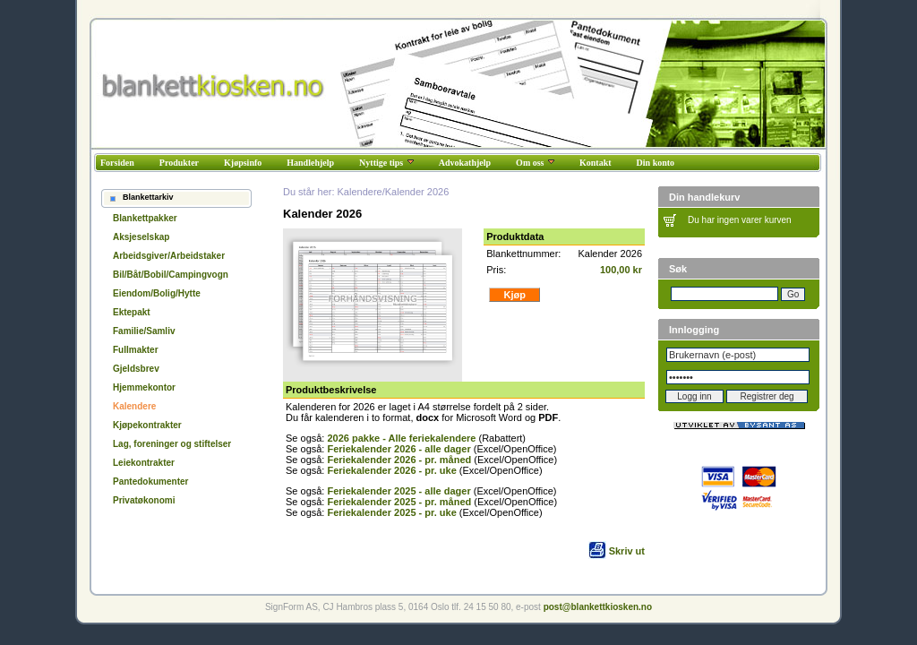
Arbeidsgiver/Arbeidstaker (169, 256)
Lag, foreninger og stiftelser (172, 444)
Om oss (535, 163)
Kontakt (595, 163)
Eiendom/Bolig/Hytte (157, 293)
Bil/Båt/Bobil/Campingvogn (170, 275)
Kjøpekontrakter (147, 425)
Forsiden (117, 163)
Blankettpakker (145, 218)
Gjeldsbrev (136, 369)
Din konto (656, 163)
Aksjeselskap (141, 237)
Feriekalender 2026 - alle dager (398, 448)
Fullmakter (136, 350)
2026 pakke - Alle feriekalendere (401, 438)
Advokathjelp (465, 163)
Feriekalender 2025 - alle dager (398, 491)
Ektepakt (131, 312)
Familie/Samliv (144, 331)
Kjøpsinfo (242, 163)
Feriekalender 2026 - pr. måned (399, 459)
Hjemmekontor (144, 387)
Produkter (179, 163)
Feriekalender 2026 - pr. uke (391, 470)
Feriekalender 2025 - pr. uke (391, 512)
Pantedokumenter (150, 481)
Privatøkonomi (144, 500)
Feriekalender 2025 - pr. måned (399, 501)
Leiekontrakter (144, 463)
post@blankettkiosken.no (598, 607)
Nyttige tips (386, 163)
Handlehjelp (310, 163)
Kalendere (134, 406)
